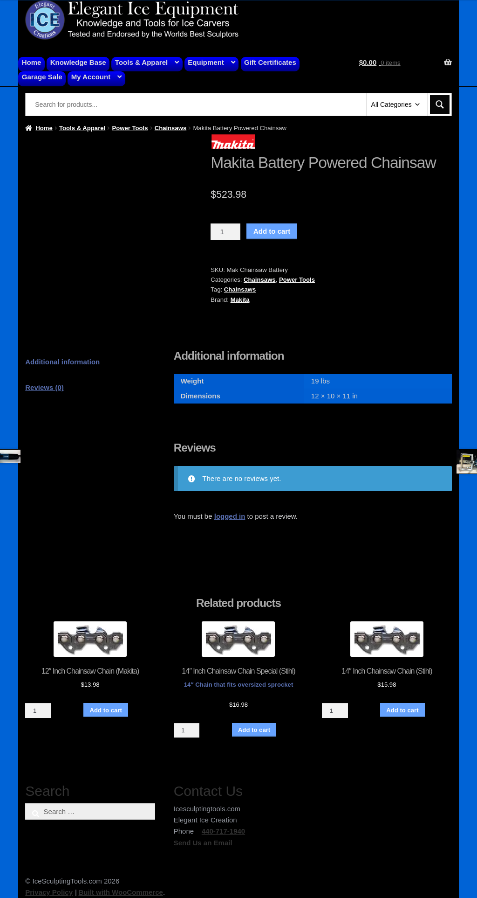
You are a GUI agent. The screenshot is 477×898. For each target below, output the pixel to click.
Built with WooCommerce (120, 892)
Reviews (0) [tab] (44, 387)
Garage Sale (42, 77)
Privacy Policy (49, 892)
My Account (90, 77)
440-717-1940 (223, 831)
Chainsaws (171, 128)
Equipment (206, 62)
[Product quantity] (225, 231)
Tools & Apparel (141, 62)
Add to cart (271, 231)
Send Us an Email (203, 843)
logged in (229, 516)
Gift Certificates (270, 62)
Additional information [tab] (62, 362)
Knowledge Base (78, 62)
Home (31, 62)
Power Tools (130, 128)
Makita (240, 299)
